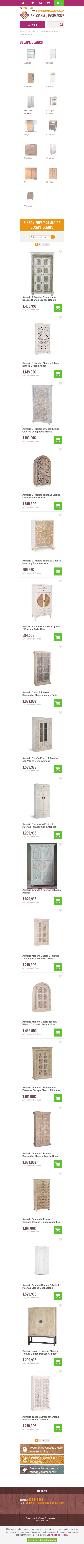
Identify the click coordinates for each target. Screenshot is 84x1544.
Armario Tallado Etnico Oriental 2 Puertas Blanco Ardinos (40, 1418)
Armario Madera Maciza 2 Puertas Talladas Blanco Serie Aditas (40, 957)
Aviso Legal (30, 1518)
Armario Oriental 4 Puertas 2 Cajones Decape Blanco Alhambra (41, 1220)
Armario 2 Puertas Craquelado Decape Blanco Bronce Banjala (39, 298)
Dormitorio (31, 31)
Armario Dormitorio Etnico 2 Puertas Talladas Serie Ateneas (39, 825)
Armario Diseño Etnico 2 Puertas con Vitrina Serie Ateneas (40, 759)
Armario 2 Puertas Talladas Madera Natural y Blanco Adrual (41, 562)
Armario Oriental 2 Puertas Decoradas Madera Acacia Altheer (41, 1154)
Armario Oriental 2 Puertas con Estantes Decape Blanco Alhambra (41, 1089)
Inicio (22, 31)
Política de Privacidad (46, 1518)
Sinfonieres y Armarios (48, 31)
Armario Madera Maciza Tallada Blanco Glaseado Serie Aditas (39, 1023)
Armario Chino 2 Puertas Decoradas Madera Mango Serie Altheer (39, 694)
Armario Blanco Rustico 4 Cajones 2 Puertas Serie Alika (41, 627)
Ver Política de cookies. (57, 1535)
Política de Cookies (42, 1521)
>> (47, 244)
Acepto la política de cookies (42, 1540)
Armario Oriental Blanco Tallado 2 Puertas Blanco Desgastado (41, 1286)
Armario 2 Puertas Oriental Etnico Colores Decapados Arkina (40, 430)
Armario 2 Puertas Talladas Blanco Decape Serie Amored (41, 496)
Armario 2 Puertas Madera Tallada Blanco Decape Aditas (41, 364)
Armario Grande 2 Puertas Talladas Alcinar (41, 891)
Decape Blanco (27, 34)
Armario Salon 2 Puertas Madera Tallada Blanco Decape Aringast (40, 1352)
